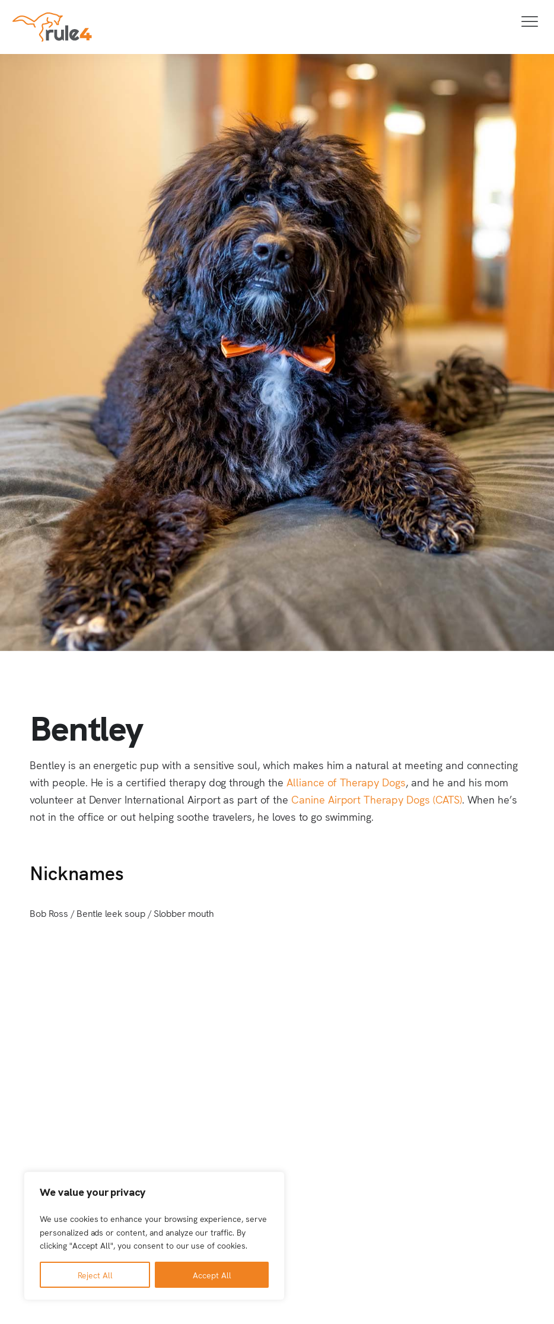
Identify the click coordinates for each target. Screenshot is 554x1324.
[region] (154, 1235)
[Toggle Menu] (530, 21)
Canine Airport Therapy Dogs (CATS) (376, 799)
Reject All (95, 1275)
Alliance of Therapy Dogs (346, 781)
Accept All (212, 1275)
